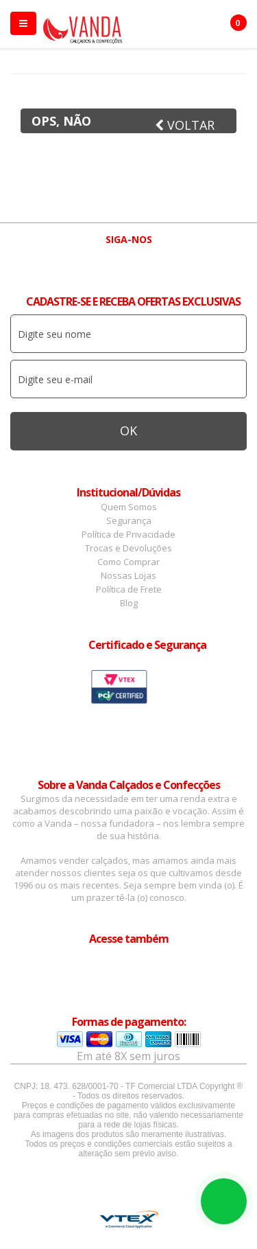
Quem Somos (129, 507)
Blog (129, 603)
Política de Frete (129, 589)
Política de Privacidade (128, 534)
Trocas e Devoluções (128, 548)
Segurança (128, 520)
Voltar (185, 125)
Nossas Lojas (128, 575)
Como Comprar (128, 561)
